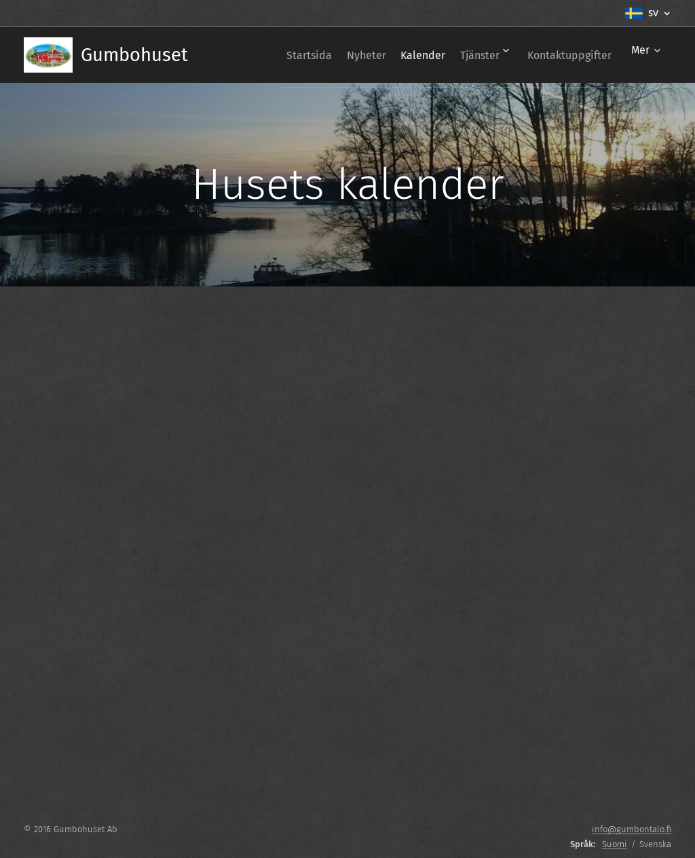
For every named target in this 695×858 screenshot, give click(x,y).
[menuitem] (269, 55)
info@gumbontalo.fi (631, 829)
